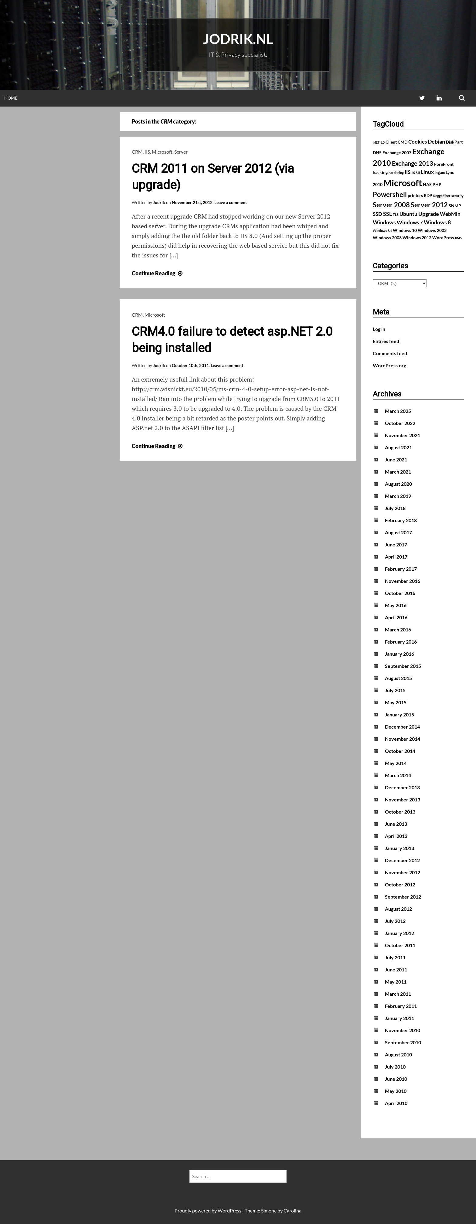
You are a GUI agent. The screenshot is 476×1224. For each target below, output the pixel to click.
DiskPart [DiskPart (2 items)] (454, 141)
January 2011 (399, 1018)
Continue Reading (158, 273)
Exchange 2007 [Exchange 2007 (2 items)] (396, 152)
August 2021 (398, 447)
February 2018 (401, 520)
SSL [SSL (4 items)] (387, 213)
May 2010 (395, 1091)
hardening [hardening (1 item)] (396, 173)
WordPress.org (389, 365)
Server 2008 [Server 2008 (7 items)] (391, 205)
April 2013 (396, 836)
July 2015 (395, 690)
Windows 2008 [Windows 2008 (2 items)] (387, 237)
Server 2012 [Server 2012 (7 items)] (429, 205)
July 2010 (395, 1066)
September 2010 (403, 1042)
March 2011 (398, 994)
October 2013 (400, 811)
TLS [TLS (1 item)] (396, 214)
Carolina (292, 1210)
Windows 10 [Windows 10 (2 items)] (405, 230)
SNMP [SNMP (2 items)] (455, 205)
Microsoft (162, 152)
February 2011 (401, 1006)
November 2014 (402, 739)
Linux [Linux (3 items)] (427, 172)
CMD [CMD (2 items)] (402, 141)
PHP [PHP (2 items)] (437, 184)
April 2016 (396, 617)
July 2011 (395, 957)
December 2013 (402, 787)
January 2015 (399, 714)
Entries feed (386, 341)
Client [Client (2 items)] (391, 141)
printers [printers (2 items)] (415, 195)
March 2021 (398, 471)
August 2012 (398, 909)
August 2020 (398, 484)
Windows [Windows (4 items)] (384, 222)
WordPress (229, 1210)
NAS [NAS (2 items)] (427, 184)
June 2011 (396, 969)
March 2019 (398, 496)
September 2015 (403, 666)
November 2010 (402, 1030)
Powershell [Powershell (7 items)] (390, 194)
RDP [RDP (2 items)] (428, 195)
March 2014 (398, 775)
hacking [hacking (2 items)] (380, 172)
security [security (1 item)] (457, 196)
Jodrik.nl (238, 39)
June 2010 (396, 1079)
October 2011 (400, 945)
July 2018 (395, 508)
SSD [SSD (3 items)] (377, 214)
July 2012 (395, 921)
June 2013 (396, 824)
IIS (147, 152)
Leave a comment (230, 202)
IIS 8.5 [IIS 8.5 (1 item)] (415, 173)
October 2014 (400, 751)
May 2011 (395, 981)
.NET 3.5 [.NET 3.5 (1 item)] (379, 142)
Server (181, 152)
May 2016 (395, 605)
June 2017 (396, 544)
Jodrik (159, 202)
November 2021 (402, 435)
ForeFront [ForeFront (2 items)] (444, 164)
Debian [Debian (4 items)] (436, 141)
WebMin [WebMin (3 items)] (450, 214)
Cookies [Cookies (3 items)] (417, 142)
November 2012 (402, 872)
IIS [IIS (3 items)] (407, 172)
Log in (379, 329)
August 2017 (398, 532)
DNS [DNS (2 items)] (377, 152)
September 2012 (403, 896)
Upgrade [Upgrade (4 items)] (428, 213)
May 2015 (395, 702)
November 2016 (402, 581)
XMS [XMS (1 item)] (458, 238)
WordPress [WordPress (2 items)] (443, 237)
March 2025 (398, 411)
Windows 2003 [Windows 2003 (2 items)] (432, 230)
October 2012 (400, 884)
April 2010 (396, 1103)
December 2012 (402, 860)
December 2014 (402, 726)
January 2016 (399, 654)
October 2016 (400, 593)
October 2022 (400, 423)
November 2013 (402, 799)
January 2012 (399, 933)
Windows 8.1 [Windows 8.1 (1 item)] (382, 231)
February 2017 (401, 569)
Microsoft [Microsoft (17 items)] (402, 182)
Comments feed (390, 353)
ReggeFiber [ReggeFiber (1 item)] (441, 196)
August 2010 (398, 1054)
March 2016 (398, 629)
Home (10, 97)
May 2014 (395, 763)
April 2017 (396, 556)
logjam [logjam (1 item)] (440, 173)
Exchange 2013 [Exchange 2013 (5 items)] (412, 163)
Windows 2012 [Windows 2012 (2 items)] (417, 237)
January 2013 (399, 848)
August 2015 (398, 678)
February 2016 (401, 641)
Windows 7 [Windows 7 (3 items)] (410, 222)
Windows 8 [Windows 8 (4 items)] (437, 222)
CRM (137, 152)
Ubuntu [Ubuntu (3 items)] (408, 214)
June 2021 (396, 459)
